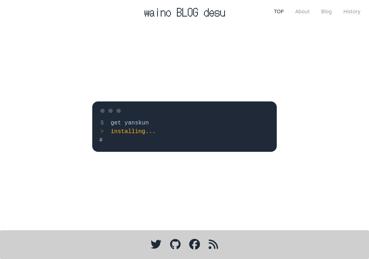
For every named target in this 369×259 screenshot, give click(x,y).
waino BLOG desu (184, 11)
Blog (326, 11)
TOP (279, 11)
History (351, 11)
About (302, 11)
